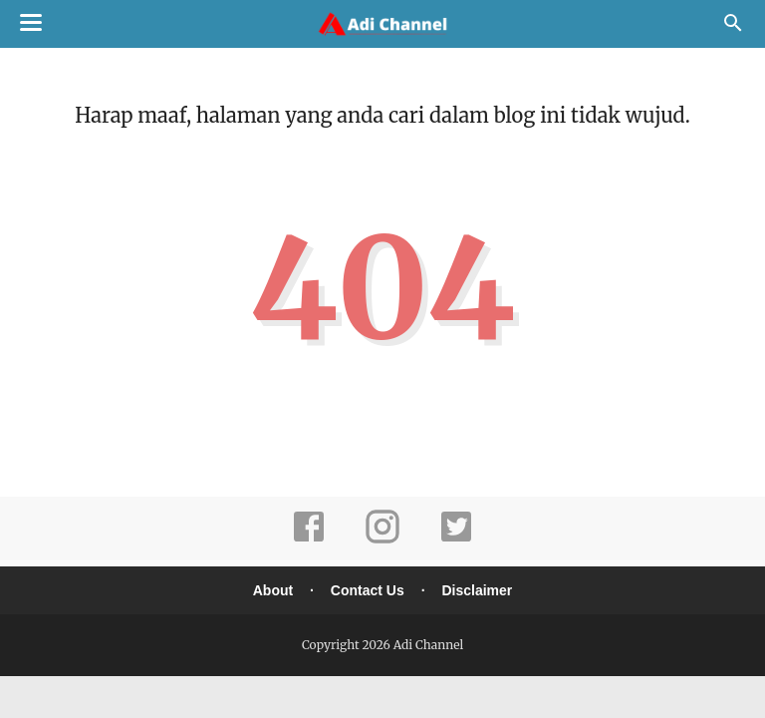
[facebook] (309, 540)
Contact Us (367, 590)
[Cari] (733, 28)
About (273, 590)
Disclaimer (476, 590)
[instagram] (382, 540)
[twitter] (456, 540)
